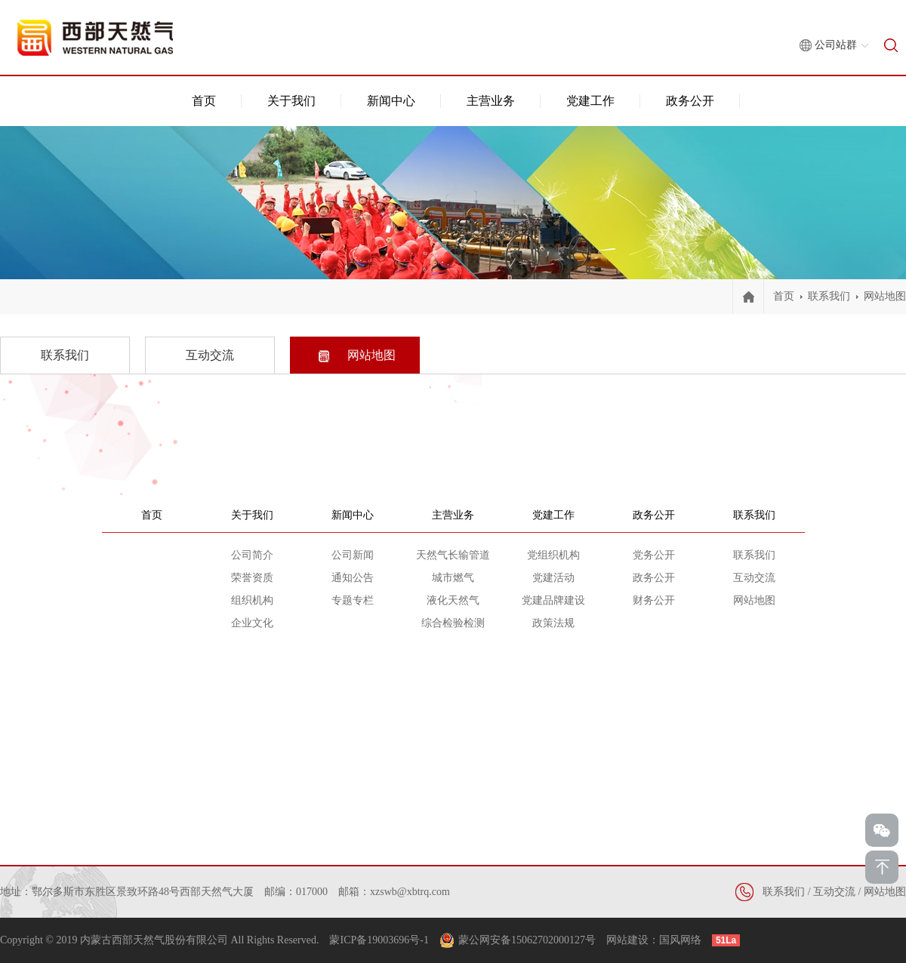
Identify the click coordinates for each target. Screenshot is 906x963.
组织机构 (252, 600)
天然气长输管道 (453, 555)
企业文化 (252, 623)
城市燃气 (453, 577)
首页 (204, 100)
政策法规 (553, 623)
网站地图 (885, 296)
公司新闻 (352, 555)
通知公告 (352, 577)
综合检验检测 (453, 623)
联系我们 (829, 296)
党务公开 (654, 555)
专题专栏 (352, 600)
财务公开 (654, 600)
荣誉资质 (252, 577)
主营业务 (491, 100)
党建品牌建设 (553, 600)
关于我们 (291, 100)
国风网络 (680, 940)
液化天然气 (453, 600)
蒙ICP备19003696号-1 (378, 940)
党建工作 (590, 100)
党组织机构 (553, 555)
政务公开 (690, 100)
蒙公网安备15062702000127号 (527, 940)
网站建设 (627, 940)
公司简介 (252, 555)
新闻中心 (391, 100)
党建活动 (553, 577)
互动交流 (754, 577)
